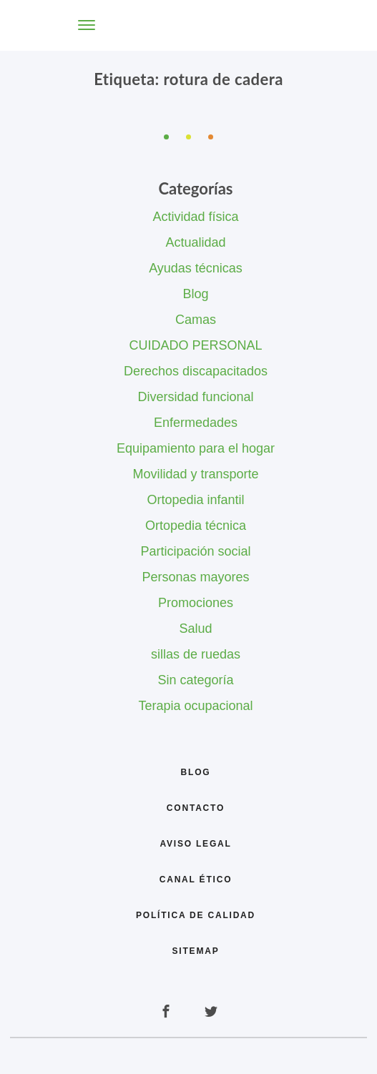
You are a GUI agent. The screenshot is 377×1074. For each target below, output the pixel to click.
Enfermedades (196, 422)
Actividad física (195, 217)
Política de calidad (195, 915)
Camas (195, 319)
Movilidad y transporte (195, 474)
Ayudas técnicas (196, 268)
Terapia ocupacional (195, 706)
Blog (195, 294)
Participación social (195, 551)
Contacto (196, 808)
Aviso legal (195, 844)
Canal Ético (196, 880)
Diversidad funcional (195, 397)
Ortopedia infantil (195, 500)
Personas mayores (195, 577)
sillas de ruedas (195, 654)
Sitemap (196, 951)
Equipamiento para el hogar (196, 448)
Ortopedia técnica (195, 525)
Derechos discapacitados (196, 371)
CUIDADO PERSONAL (195, 345)
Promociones (195, 603)
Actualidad (195, 242)
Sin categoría (195, 680)
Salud (195, 628)
